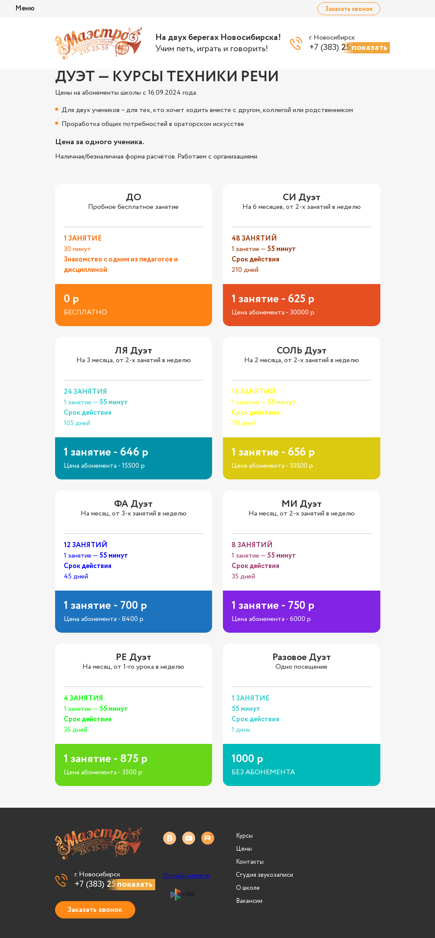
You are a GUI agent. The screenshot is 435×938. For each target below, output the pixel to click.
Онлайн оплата (186, 875)
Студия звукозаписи (264, 875)
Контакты (250, 862)
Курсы (244, 836)
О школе (248, 888)
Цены (244, 849)
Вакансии (249, 901)
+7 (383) (110, 884)
